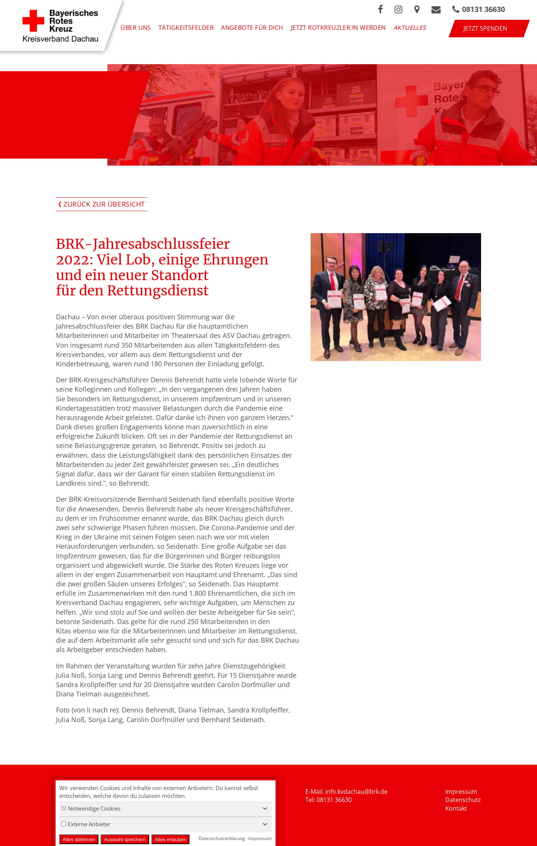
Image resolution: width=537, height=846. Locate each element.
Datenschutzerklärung (222, 838)
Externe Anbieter (85, 824)
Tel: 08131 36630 (328, 800)
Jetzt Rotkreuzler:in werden (342, 28)
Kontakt (456, 808)
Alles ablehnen (79, 839)
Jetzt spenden (506, 28)
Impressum (461, 791)
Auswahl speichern (125, 839)
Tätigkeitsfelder (190, 28)
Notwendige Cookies (90, 808)
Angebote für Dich (257, 28)
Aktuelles (414, 28)
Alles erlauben (170, 839)
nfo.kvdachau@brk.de (357, 791)
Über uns (140, 28)
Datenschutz (463, 800)
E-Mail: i (316, 791)
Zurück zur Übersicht (104, 204)
